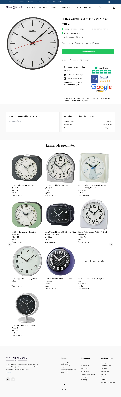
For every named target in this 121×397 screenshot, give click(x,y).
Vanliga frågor (85, 371)
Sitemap (8, 373)
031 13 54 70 (64, 372)
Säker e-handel (105, 371)
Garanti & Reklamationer (88, 374)
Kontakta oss (84, 363)
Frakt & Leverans (85, 368)
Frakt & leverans (67, 43)
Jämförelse (104, 379)
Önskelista (74, 60)
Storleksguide (85, 60)
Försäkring (84, 379)
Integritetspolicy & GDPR (108, 382)
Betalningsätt (84, 377)
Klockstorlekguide (106, 365)
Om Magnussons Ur (106, 363)
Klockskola (104, 368)
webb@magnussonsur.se (68, 369)
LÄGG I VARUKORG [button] (88, 52)
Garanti (95, 43)
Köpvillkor (103, 374)
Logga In (63, 389)
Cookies (103, 377)
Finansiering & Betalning (83, 43)
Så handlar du (85, 365)
